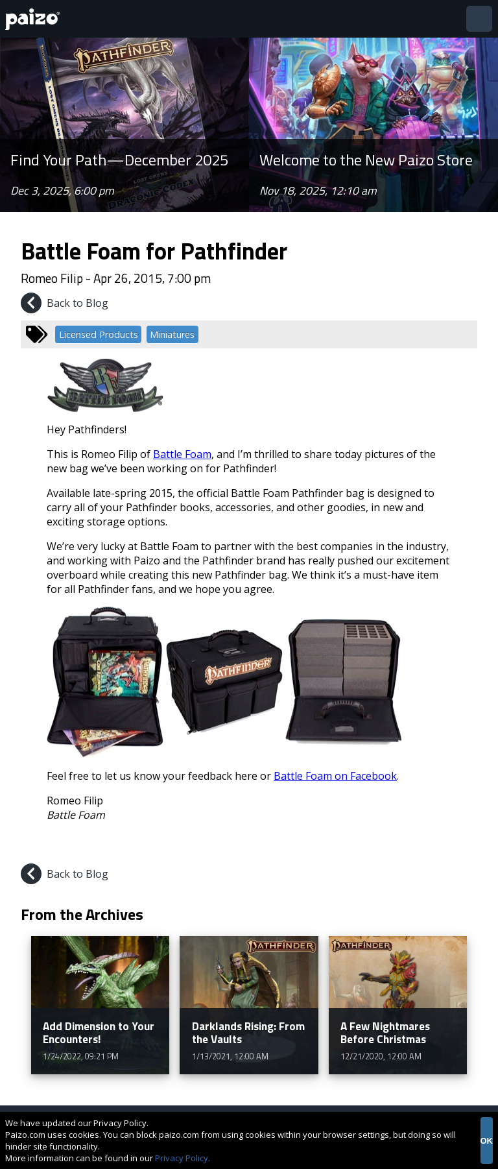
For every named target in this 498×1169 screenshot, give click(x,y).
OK (486, 1141)
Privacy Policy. (182, 1158)
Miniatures (172, 334)
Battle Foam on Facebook (335, 776)
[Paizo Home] (35, 19)
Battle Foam (182, 454)
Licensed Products (98, 334)
